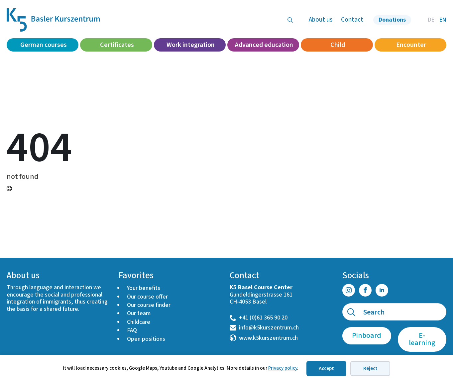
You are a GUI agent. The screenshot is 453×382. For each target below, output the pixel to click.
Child (337, 45)
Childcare (138, 322)
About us (321, 20)
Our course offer (147, 297)
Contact (352, 20)
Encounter (411, 45)
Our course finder (148, 305)
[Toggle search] (290, 20)
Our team (139, 313)
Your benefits (143, 288)
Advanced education (264, 45)
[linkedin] (382, 290)
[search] (351, 312)
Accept (326, 368)
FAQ (132, 330)
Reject (370, 368)
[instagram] (348, 290)
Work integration (191, 45)
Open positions (146, 339)
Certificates (117, 45)
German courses (43, 45)
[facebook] (365, 290)
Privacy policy (282, 368)
